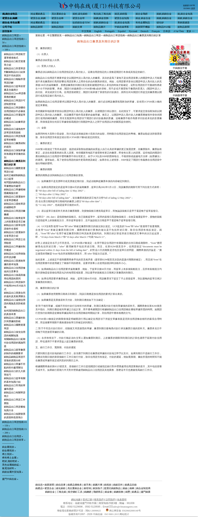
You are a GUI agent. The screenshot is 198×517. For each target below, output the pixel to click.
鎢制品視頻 (58, 27)
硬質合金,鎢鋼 (38, 18)
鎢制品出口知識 (73, 35)
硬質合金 (49, 488)
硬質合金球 (79, 18)
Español (122, 31)
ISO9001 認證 (189, 8)
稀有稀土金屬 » (10, 457)
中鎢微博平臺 (180, 95)
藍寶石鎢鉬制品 (112, 488)
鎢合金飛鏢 (142, 13)
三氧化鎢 (61, 491)
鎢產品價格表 (75, 484)
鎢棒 (131, 488)
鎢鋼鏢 (87, 491)
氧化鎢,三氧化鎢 (102, 13)
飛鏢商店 (98, 491)
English (98, 31)
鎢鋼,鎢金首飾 (101, 18)
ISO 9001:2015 (112, 514)
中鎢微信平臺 (180, 68)
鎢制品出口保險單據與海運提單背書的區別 (14, 154)
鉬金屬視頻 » (9, 450)
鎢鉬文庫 (77, 27)
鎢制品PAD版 (164, 27)
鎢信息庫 (61, 484)
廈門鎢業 (145, 491)
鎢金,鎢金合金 (143, 18)
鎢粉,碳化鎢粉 (80, 13)
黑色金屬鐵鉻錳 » (11, 464)
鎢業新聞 (49, 484)
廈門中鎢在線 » (10, 479)
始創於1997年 (189, 5)
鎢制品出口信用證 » (12, 436)
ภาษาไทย (179, 31)
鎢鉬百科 (118, 484)
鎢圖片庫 (97, 484)
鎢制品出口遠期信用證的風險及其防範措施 (14, 303)
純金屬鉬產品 (38, 22)
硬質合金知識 (122, 18)
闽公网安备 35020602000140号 (123, 510)
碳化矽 (160, 22)
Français (156, 31)
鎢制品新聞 (37, 27)
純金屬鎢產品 (38, 13)
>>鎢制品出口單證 (91, 35)
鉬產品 (135, 491)
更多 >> (191, 31)
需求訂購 (87, 499)
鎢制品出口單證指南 (114, 35)
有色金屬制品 (143, 22)
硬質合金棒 (58, 18)
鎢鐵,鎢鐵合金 (164, 18)
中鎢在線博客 (122, 27)
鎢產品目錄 (131, 484)
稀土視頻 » (7, 454)
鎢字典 (87, 484)
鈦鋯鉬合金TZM (81, 22)
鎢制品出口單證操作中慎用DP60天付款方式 (15, 286)
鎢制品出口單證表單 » (13, 439)
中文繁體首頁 (54, 35)
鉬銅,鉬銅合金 (101, 22)
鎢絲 (125, 488)
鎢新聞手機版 (143, 27)
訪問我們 (110, 499)
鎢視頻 (107, 484)
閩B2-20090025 (93, 510)
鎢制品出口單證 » (11, 35)
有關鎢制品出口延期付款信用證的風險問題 (14, 343)
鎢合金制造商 (143, 488)
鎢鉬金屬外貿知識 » (12, 472)
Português (109, 31)
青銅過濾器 (183, 22)
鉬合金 (55, 22)
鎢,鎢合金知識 (185, 13)
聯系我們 (99, 499)
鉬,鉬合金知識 (122, 22)
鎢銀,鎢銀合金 (185, 18)
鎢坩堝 (87, 488)
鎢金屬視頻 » (9, 447)
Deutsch (144, 31)
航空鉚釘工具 (75, 491)
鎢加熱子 (97, 488)
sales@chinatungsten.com (123, 506)
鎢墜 (127, 491)
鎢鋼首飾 (118, 491)
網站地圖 (76, 499)
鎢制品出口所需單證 (14, 68)
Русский (133, 31)
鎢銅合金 (50, 491)
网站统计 (124, 514)
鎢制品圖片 (100, 27)
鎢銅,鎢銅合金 (164, 13)
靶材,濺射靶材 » (10, 461)
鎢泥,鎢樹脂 (121, 13)
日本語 (166, 31)
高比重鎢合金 (59, 13)
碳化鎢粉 (61, 488)
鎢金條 (108, 491)
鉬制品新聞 (183, 27)
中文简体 (86, 31)
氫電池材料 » (9, 468)
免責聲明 (122, 499)
